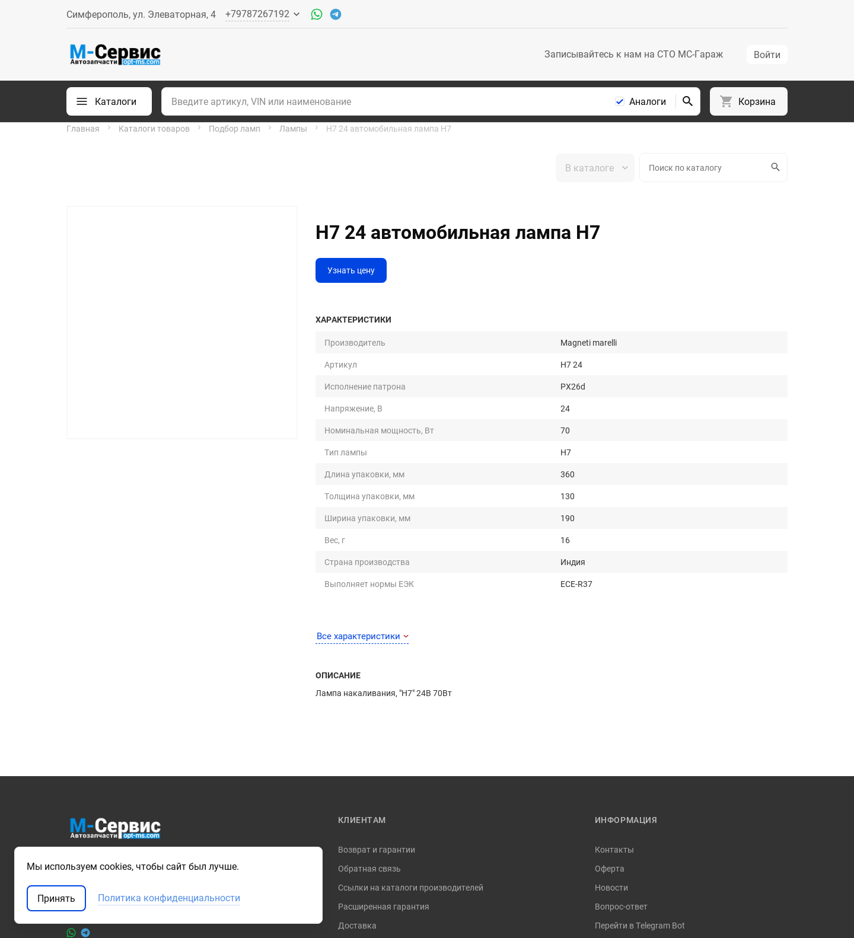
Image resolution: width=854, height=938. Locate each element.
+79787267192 (94, 750)
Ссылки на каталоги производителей (410, 729)
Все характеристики (363, 478)
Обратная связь (369, 710)
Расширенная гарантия (383, 748)
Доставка (357, 767)
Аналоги (647, 101)
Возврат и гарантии (376, 691)
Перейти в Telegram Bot (640, 767)
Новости (611, 729)
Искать (774, 167)
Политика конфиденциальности (657, 786)
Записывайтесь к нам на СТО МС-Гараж (633, 53)
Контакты (614, 691)
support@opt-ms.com (107, 731)
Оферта (609, 710)
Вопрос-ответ (621, 748)
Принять (56, 898)
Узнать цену (351, 270)
